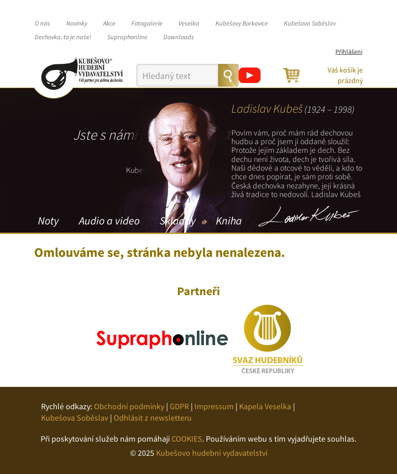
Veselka (188, 23)
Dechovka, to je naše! (63, 37)
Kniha (229, 221)
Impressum (214, 406)
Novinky (76, 23)
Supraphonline (127, 37)
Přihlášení (348, 51)
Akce (109, 23)
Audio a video (109, 221)
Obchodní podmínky (129, 406)
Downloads (178, 37)
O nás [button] (42, 23)
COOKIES (187, 438)
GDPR (179, 406)
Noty (48, 221)
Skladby (178, 221)
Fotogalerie (146, 23)
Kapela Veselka (265, 406)
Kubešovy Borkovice (241, 23)
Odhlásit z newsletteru (153, 417)
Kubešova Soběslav (310, 23)
